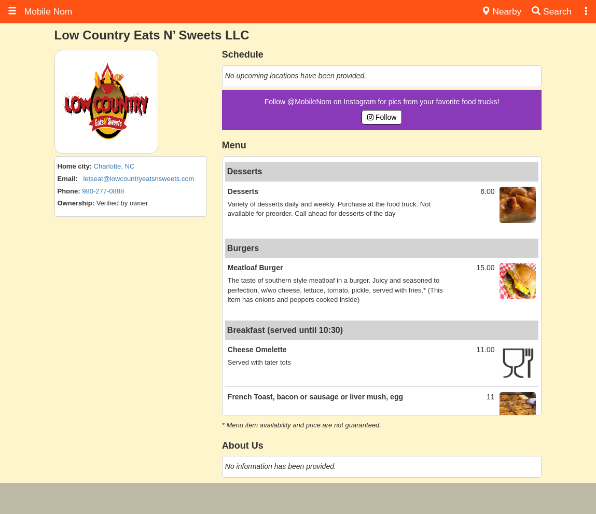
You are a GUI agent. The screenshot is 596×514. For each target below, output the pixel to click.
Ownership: (76, 203)
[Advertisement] (298, 498)
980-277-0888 (103, 191)
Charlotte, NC (114, 166)
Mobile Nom (40, 11)
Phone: (69, 191)
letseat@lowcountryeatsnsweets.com (138, 179)
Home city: (75, 166)
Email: (68, 179)
